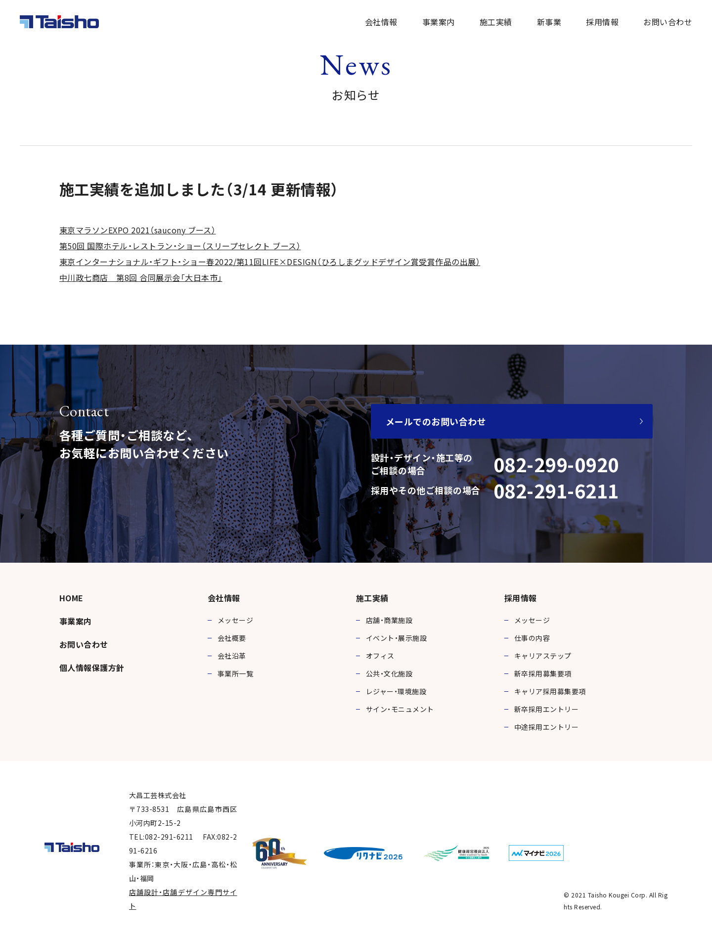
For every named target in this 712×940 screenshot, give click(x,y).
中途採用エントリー (546, 727)
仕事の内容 (532, 638)
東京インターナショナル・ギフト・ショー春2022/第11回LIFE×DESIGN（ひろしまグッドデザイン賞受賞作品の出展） (269, 262)
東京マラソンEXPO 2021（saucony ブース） (137, 230)
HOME (71, 598)
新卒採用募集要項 (543, 673)
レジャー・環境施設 (396, 691)
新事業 (549, 22)
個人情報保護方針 (92, 667)
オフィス (380, 656)
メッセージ (235, 620)
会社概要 (232, 638)
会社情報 (381, 22)
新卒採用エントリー (546, 709)
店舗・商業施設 (389, 620)
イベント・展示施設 (396, 638)
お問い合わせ (667, 22)
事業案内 (438, 22)
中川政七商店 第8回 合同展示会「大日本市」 (140, 277)
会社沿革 (232, 656)
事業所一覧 (235, 673)
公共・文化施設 (389, 673)
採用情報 (602, 22)
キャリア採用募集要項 (550, 691)
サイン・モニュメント (400, 709)
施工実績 (496, 22)
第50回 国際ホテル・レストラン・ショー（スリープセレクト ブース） (180, 246)
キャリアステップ (543, 656)
